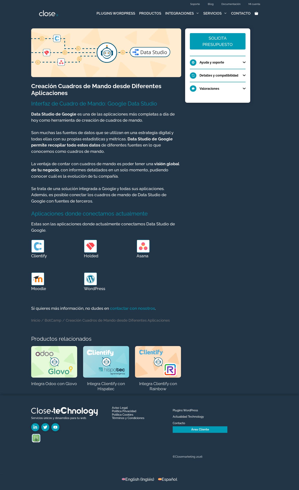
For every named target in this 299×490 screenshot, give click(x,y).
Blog (211, 4)
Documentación (231, 4)
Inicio (35, 320)
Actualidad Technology (188, 416)
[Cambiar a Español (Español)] (167, 479)
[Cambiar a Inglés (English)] (138, 479)
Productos (150, 13)
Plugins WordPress (116, 13)
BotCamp (53, 320)
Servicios (216, 13)
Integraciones (183, 13)
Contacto (241, 13)
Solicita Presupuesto (217, 41)
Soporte (195, 4)
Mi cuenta (254, 4)
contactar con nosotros (132, 308)
